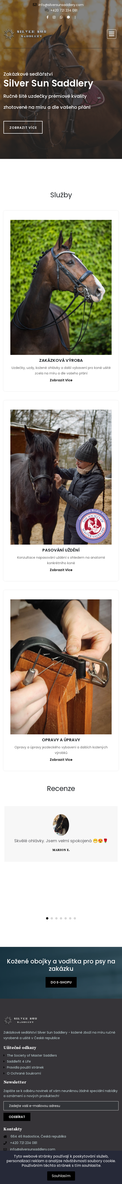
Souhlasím (61, 1175)
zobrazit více (61, 380)
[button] (111, 34)
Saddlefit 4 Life (19, 1061)
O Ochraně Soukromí (24, 1073)
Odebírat (17, 1117)
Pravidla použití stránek (25, 1067)
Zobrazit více (23, 127)
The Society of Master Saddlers (32, 1055)
